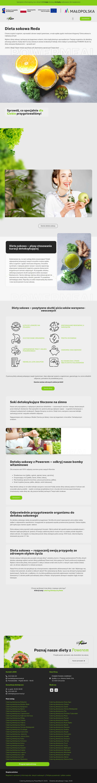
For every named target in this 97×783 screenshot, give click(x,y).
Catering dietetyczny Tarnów (59, 741)
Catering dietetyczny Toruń (58, 743)
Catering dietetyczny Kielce (15, 743)
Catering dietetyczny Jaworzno (16, 734)
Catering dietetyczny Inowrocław (17, 732)
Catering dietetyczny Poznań (59, 718)
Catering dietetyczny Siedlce (59, 729)
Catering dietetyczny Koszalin (16, 748)
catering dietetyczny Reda (53, 591)
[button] (73, 18)
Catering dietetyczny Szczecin (59, 739)
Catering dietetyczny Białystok (16, 702)
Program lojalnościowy (27, 764)
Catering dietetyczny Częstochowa (17, 713)
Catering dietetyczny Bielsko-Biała (17, 704)
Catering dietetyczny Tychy (58, 745)
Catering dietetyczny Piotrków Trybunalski (63, 713)
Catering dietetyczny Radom (59, 720)
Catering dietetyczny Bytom (15, 709)
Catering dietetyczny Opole (58, 707)
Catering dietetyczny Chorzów (16, 711)
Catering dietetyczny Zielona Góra (61, 759)
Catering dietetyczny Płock (58, 716)
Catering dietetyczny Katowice (16, 741)
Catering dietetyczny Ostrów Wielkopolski (63, 709)
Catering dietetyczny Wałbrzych (60, 748)
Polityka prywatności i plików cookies (58, 775)
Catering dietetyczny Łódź (15, 757)
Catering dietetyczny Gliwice (15, 725)
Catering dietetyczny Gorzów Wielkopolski (20, 727)
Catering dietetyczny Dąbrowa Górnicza (19, 716)
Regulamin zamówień (13, 775)
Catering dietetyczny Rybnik (58, 725)
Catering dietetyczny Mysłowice (16, 759)
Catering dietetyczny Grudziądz (16, 729)
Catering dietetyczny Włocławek (60, 752)
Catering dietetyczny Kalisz (15, 739)
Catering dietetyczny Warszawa (59, 750)
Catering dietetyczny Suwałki (59, 736)
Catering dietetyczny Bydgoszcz (16, 707)
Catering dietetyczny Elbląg (15, 718)
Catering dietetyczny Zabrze (58, 757)
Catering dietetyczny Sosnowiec (60, 734)
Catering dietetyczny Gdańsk (15, 720)
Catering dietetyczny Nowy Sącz (60, 702)
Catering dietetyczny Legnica (16, 752)
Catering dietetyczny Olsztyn (59, 704)
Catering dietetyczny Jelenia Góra (17, 736)
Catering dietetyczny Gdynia (15, 723)
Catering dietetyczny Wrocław (59, 755)
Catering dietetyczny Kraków (15, 750)
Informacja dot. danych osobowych (33, 775)
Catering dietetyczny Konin (15, 745)
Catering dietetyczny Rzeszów (59, 727)
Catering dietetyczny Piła (57, 711)
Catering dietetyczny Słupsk (58, 732)
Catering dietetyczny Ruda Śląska (60, 723)
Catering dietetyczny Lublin (15, 755)
